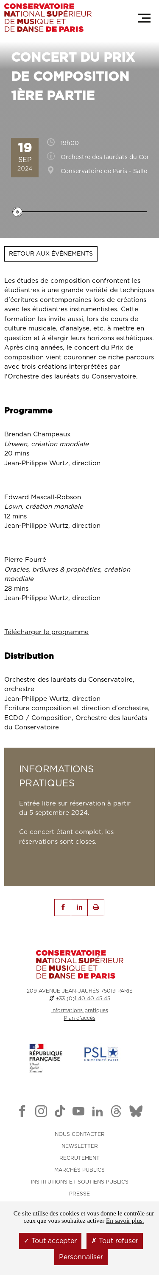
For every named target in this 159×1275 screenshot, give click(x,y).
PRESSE (79, 1193)
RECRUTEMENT (79, 1158)
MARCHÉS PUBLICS (79, 1170)
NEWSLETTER (79, 1146)
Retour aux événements (51, 254)
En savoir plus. (125, 1220)
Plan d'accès (79, 1018)
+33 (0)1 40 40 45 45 (83, 998)
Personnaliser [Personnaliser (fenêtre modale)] (81, 1257)
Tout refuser (114, 1241)
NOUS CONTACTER (80, 1134)
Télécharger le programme (46, 632)
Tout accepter (50, 1241)
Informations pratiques (79, 1010)
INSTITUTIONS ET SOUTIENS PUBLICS (79, 1181)
